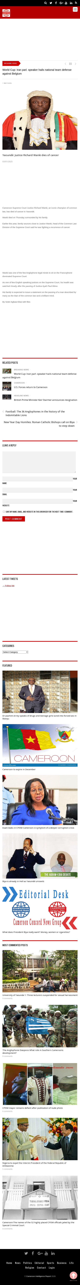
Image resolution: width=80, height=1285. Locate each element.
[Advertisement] (41, 39)
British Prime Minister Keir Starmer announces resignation (45, 399)
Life (71, 1262)
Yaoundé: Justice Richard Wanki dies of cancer (30, 155)
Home (9, 1262)
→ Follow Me (8, 586)
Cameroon (19, 383)
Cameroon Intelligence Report (38, 1276)
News (17, 1262)
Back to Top (73, 1276)
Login (52, 1267)
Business (62, 1262)
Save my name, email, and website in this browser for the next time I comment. (39, 511)
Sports (50, 1262)
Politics (27, 1262)
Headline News (21, 396)
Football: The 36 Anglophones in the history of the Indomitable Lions (33, 413)
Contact (41, 1267)
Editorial (39, 1262)
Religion (29, 1267)
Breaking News (21, 370)
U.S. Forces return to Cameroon (30, 387)
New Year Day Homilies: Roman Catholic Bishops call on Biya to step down (41, 423)
